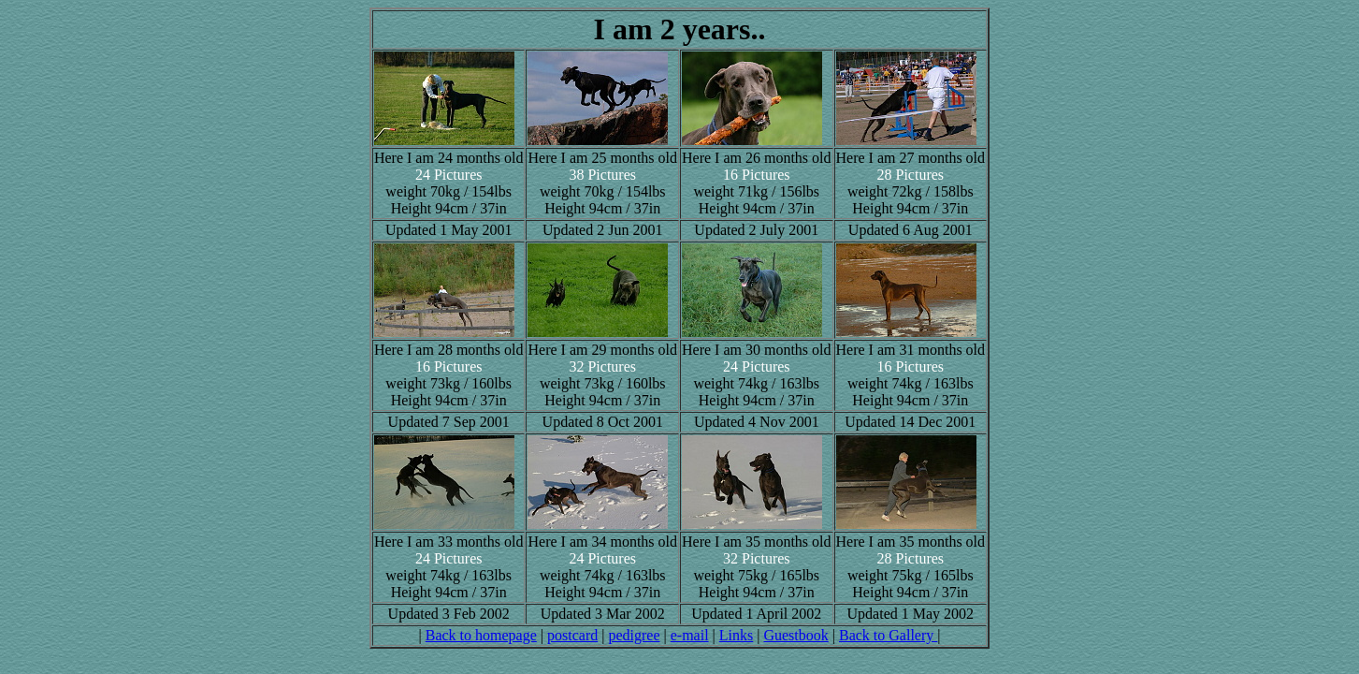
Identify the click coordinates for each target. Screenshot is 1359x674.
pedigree (633, 635)
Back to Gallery (888, 635)
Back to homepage (481, 635)
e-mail (690, 635)
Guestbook (795, 635)
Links (736, 635)
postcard (572, 635)
